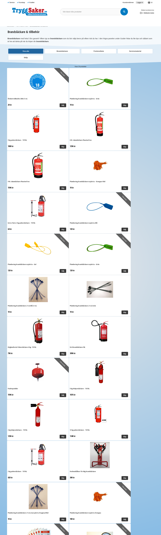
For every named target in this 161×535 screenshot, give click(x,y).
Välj (38, 105)
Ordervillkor (48, 457)
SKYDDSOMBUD (77, 22)
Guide (102, 22)
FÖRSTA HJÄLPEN (41, 21)
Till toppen (80, 413)
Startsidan (10, 26)
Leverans (47, 453)
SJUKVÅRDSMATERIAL (19, 21)
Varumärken (92, 22)
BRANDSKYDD (60, 21)
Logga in (140, 2)
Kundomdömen (128, 2)
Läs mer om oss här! (80, 524)
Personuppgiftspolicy (52, 460)
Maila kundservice (147, 10)
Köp (75, 105)
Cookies (47, 464)
